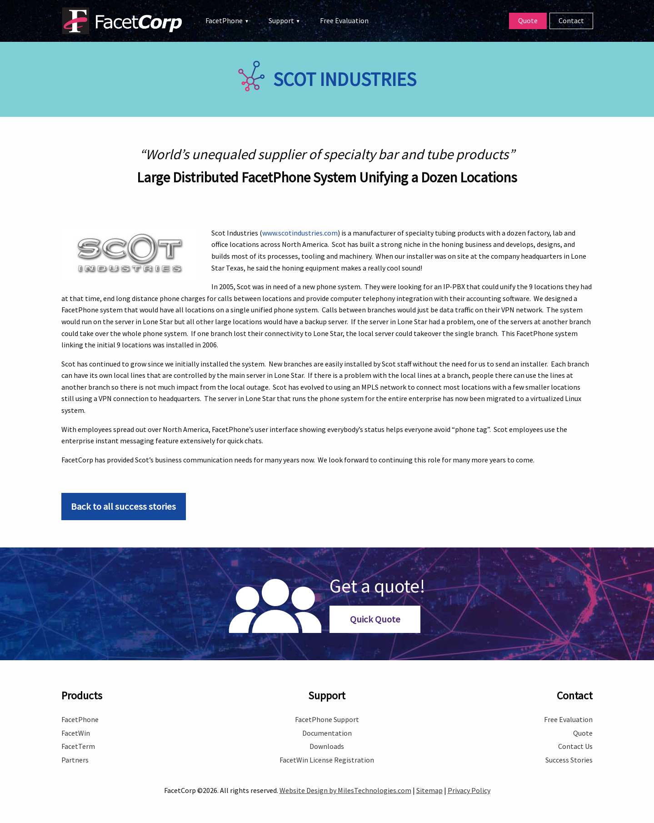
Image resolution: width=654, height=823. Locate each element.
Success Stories (569, 759)
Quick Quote (375, 619)
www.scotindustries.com (300, 232)
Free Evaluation (344, 20)
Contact (571, 20)
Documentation (327, 733)
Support (281, 20)
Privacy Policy (469, 790)
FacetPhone (224, 20)
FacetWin (75, 733)
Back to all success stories (123, 506)
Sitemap (429, 790)
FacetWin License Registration (327, 759)
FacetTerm (78, 746)
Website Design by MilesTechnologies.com (345, 790)
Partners (75, 759)
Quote (528, 20)
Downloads (327, 746)
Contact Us (575, 746)
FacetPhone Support (327, 719)
